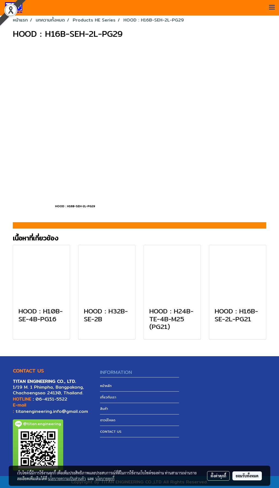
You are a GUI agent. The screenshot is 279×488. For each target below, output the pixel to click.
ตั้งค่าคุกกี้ (218, 475)
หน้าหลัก (106, 385)
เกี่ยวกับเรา (108, 397)
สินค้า (104, 408)
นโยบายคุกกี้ (104, 478)
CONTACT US (111, 431)
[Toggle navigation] (272, 8)
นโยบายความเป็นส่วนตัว (67, 478)
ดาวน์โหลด (107, 420)
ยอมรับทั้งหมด (247, 475)
